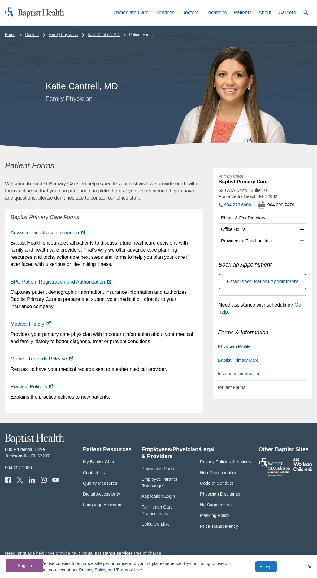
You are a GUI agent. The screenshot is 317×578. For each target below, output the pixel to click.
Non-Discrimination (218, 472)
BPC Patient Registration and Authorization (61, 282)
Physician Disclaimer (220, 494)
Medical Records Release (42, 358)
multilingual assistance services (102, 553)
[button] (131, 12)
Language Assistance (104, 504)
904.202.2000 (18, 467)
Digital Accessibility (101, 494)
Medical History (31, 324)
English (25, 565)
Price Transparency (219, 526)
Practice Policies (32, 386)
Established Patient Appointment (262, 281)
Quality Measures (100, 483)
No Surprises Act (216, 504)
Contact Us (94, 472)
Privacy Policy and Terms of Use (110, 569)
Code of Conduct (216, 483)
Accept (266, 566)
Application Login (158, 496)
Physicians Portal (158, 468)
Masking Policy (214, 515)
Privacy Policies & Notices (225, 461)
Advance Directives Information (48, 232)
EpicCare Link (155, 524)
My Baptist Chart (99, 461)
